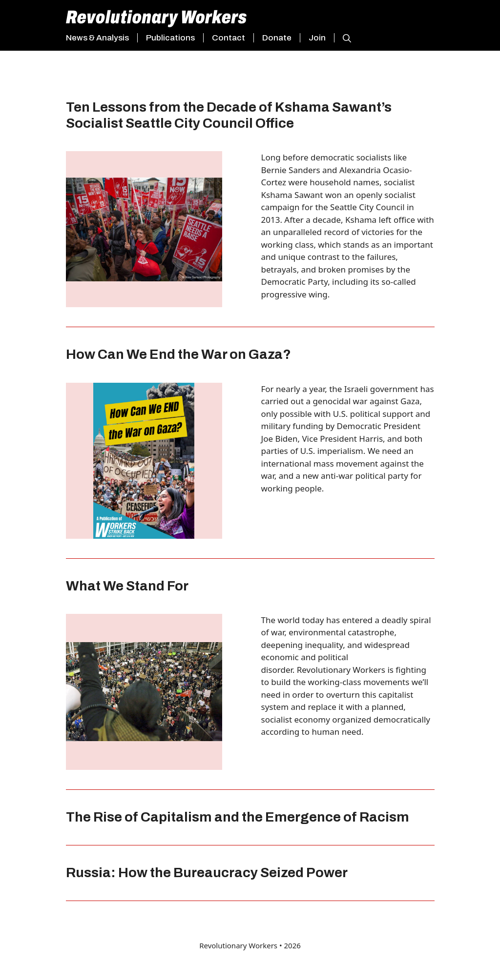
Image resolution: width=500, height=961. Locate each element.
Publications (170, 37)
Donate (277, 37)
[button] (342, 38)
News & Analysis (97, 37)
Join (317, 37)
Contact (228, 37)
